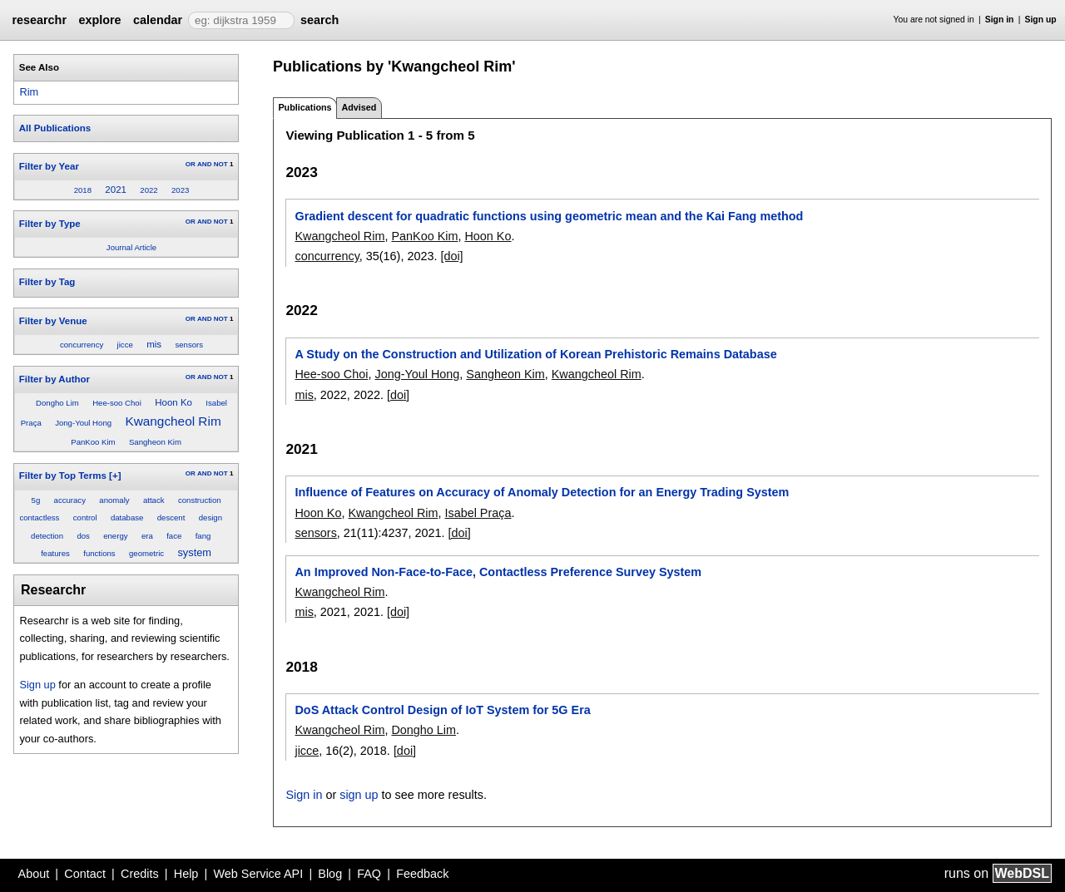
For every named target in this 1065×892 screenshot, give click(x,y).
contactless (39, 517)
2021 (115, 190)
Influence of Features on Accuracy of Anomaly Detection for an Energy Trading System (542, 492)
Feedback (422, 873)
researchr (39, 20)
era (147, 535)
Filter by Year (49, 166)
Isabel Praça (477, 513)
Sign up (1041, 19)
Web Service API (258, 873)
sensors (189, 344)
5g (36, 500)
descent (171, 517)
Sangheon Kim (155, 441)
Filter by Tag (47, 282)
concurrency (81, 344)
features (55, 553)
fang (203, 535)
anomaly (114, 500)
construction (199, 500)
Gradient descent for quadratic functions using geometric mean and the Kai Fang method (549, 216)
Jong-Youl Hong (83, 422)
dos (83, 535)
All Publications (55, 128)
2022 (148, 190)
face (173, 535)
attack (154, 500)
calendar (157, 20)
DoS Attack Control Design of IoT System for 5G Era (442, 710)
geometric (146, 553)
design (210, 517)
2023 (180, 190)
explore (99, 20)
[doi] (451, 256)
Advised (358, 107)
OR (191, 164)
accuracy (70, 500)
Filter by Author (54, 379)
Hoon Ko (173, 402)
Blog (330, 873)
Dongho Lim (57, 402)
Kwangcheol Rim (172, 421)
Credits (140, 873)
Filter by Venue (53, 321)
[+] (115, 475)
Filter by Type (50, 224)
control (85, 517)
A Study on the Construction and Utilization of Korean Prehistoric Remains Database (535, 354)
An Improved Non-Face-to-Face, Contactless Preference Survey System (498, 572)
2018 (83, 190)
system (194, 552)
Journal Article (131, 247)
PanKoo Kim (93, 441)
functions (99, 553)
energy (115, 535)
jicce (125, 344)
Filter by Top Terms (62, 475)
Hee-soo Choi (116, 402)
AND (204, 164)
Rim (28, 92)
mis (153, 344)
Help (186, 873)
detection (47, 535)
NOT (221, 164)
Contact (85, 873)
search (319, 20)
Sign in (999, 19)
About (34, 873)
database (127, 517)
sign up (358, 794)
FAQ (369, 873)
